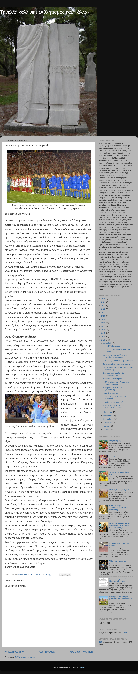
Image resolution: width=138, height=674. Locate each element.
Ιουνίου (106, 429)
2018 (103, 323)
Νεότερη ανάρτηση (15, 651)
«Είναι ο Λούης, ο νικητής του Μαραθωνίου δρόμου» (114, 407)
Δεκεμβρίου (108, 343)
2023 (103, 306)
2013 (103, 340)
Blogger (82, 667)
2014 (103, 337)
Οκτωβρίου (108, 416)
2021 (103, 312)
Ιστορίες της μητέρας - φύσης (114, 402)
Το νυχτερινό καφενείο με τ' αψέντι (116, 364)
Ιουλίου (106, 426)
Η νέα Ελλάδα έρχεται (111, 346)
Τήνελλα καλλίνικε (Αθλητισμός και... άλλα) (44, 12)
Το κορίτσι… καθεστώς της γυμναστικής (113, 389)
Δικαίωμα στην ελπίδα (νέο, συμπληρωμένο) (114, 374)
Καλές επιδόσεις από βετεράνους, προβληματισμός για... (116, 383)
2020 (103, 316)
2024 (103, 302)
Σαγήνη (112, 456)
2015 (103, 333)
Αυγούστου (108, 422)
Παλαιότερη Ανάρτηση (80, 651)
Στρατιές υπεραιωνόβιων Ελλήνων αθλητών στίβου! (119, 580)
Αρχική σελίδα (47, 651)
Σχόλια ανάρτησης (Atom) (25, 657)
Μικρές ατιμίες (114, 441)
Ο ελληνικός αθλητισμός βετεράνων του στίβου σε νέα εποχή (120, 599)
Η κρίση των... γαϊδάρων (119, 490)
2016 (103, 330)
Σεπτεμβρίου (108, 419)
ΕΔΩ (125, 633)
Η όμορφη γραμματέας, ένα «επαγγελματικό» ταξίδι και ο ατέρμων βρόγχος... (120, 525)
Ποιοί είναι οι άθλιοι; (111, 393)
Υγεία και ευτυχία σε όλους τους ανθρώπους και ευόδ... (115, 356)
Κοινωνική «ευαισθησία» (112, 379)
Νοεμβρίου (107, 412)
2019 (103, 319)
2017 (103, 326)
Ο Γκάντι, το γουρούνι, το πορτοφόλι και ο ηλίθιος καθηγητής (119, 508)
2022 (103, 309)
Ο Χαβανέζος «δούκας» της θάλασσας (118, 361)
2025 (103, 299)
